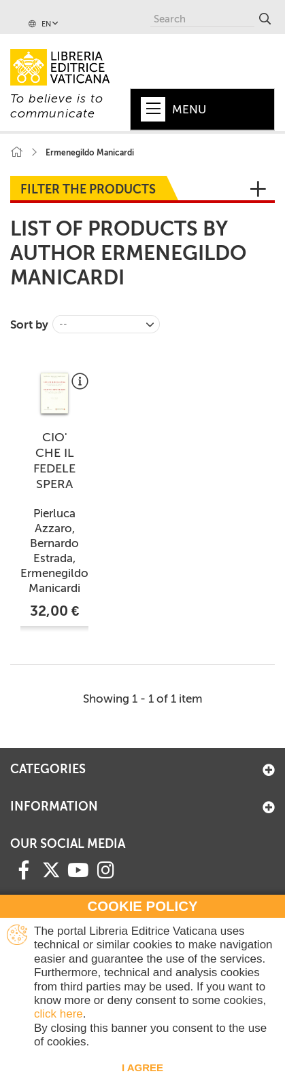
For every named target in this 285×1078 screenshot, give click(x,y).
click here (58, 1013)
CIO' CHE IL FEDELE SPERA (54, 460)
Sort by (29, 324)
